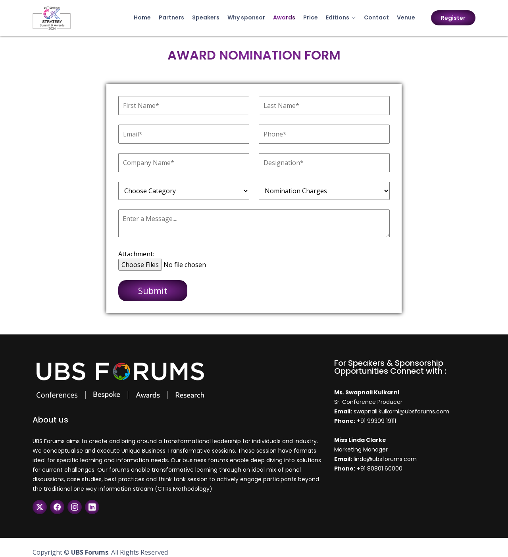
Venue (406, 17)
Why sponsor (246, 17)
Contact (376, 17)
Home (142, 17)
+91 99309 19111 (376, 421)
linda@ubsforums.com (384, 459)
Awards (284, 17)
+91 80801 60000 (379, 468)
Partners (171, 17)
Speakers (205, 17)
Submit (152, 290)
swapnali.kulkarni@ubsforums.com (400, 411)
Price (310, 17)
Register (453, 18)
